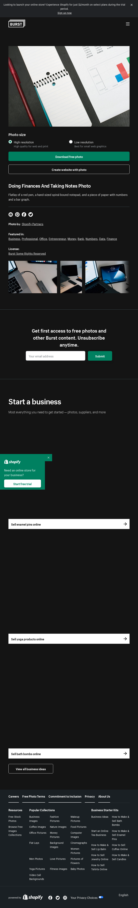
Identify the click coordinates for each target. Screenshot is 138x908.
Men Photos (36, 859)
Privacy (90, 796)
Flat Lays (34, 843)
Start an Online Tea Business (99, 833)
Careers (13, 796)
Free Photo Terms (33, 796)
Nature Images (58, 826)
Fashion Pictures (54, 818)
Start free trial (22, 483)
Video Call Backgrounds (36, 877)
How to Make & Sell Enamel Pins (120, 835)
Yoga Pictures (37, 869)
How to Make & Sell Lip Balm (100, 847)
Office (43, 238)
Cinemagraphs (79, 843)
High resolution (24, 142)
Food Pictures (78, 826)
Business (14, 238)
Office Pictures (37, 832)
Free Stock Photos (14, 818)
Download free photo (69, 156)
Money (72, 238)
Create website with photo (69, 169)
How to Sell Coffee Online (120, 847)
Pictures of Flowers (77, 861)
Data (102, 238)
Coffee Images (37, 826)
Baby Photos (78, 869)
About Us (104, 796)
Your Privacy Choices (87, 897)
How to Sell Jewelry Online (99, 857)
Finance (112, 238)
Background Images (56, 845)
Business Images (34, 818)
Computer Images (76, 834)
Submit (100, 355)
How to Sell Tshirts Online (99, 867)
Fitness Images (58, 869)
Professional (30, 238)
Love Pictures (58, 859)
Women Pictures (75, 850)
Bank (81, 238)
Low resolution (83, 142)
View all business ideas (31, 768)
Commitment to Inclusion (65, 796)
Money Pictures (54, 834)
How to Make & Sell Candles (120, 857)
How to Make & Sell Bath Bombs (120, 820)
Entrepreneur (57, 238)
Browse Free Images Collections (15, 831)
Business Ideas (99, 816)
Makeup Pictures (75, 818)
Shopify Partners (32, 223)
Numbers (92, 238)
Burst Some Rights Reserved (27, 253)
